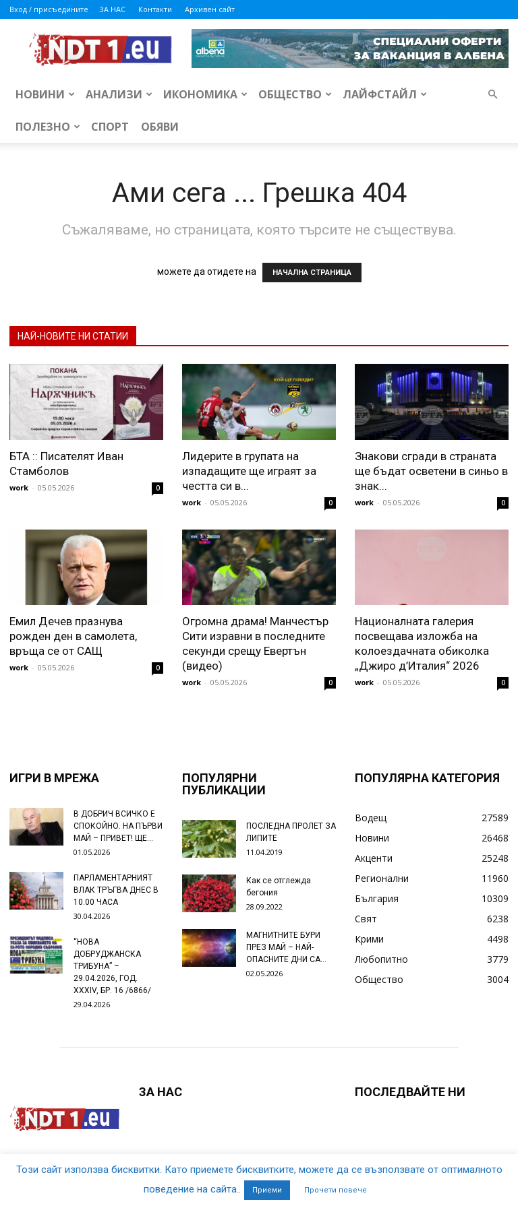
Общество (295, 94)
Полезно (48, 126)
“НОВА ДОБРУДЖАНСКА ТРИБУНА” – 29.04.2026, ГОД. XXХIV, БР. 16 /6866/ (112, 966)
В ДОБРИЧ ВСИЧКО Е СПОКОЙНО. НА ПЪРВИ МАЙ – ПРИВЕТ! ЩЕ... (118, 826)
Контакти (155, 9)
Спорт (110, 126)
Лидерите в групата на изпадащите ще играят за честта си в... (249, 470)
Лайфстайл (385, 94)
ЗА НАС (112, 9)
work (18, 487)
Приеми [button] (267, 1190)
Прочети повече (335, 1190)
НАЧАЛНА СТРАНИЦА (311, 272)
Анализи (119, 94)
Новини (45, 94)
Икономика (205, 94)
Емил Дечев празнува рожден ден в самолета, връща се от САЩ (73, 636)
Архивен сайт (210, 9)
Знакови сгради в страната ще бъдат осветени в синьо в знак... (431, 470)
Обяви (160, 126)
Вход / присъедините (48, 9)
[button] (492, 94)
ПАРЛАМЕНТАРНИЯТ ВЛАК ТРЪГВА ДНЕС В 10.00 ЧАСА (116, 890)
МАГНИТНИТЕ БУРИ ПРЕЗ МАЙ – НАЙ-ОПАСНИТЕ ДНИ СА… (286, 947)
